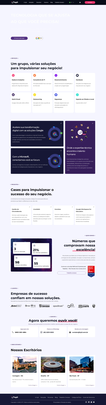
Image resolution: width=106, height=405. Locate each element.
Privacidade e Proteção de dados (62, 402)
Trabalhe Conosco (64, 397)
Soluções (43, 397)
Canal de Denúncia (89, 397)
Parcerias (50, 397)
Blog (56, 397)
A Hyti (37, 397)
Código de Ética (76, 397)
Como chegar (32, 386)
